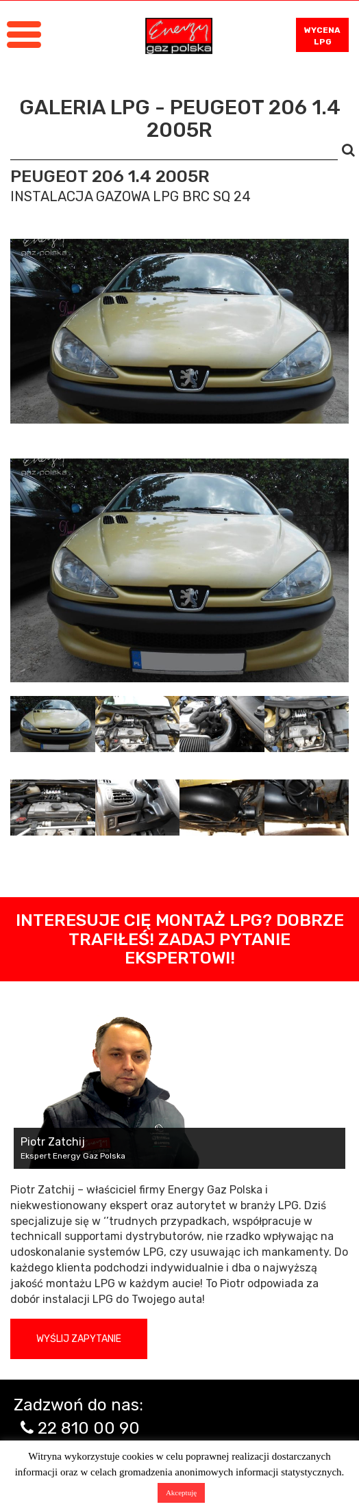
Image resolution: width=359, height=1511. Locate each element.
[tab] (52, 724)
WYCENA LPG (322, 36)
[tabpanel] (179, 570)
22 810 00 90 (89, 1428)
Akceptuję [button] (181, 1492)
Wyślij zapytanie (78, 1339)
